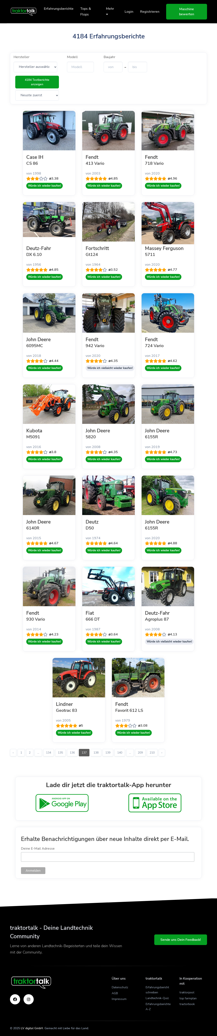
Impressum (119, 999)
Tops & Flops (85, 11)
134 (48, 753)
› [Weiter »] (161, 753)
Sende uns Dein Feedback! (180, 939)
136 (72, 753)
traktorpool (186, 992)
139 (107, 753)
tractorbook (187, 1004)
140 (119, 753)
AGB (115, 993)
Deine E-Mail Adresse (38, 848)
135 (60, 753)
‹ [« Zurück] (13, 753)
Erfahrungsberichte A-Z (158, 1006)
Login (129, 11)
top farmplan (188, 998)
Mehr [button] (110, 11)
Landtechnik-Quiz (157, 998)
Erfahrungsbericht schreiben (157, 989)
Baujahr (109, 57)
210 (152, 753)
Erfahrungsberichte (59, 8)
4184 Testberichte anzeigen (37, 82)
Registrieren (149, 11)
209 (140, 753)
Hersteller (21, 57)
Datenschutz (120, 987)
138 (96, 753)
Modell (72, 57)
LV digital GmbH (32, 1028)
